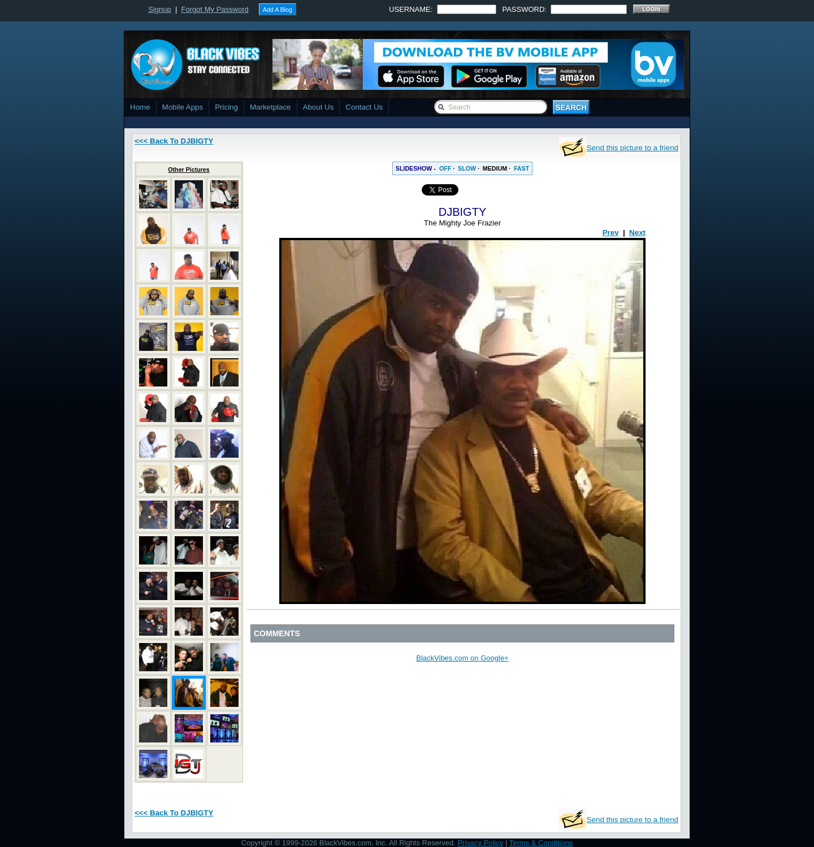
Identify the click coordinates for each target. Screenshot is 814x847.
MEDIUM (495, 168)
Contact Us (364, 107)
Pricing (226, 107)
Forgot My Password (215, 9)
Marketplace (270, 107)
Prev (611, 232)
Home (140, 107)
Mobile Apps (183, 107)
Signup (159, 9)
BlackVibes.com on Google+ (462, 658)
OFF (445, 168)
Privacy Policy (480, 843)
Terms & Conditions (541, 843)
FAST (521, 168)
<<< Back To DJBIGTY (174, 141)
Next (637, 232)
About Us (318, 107)
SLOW (467, 168)
